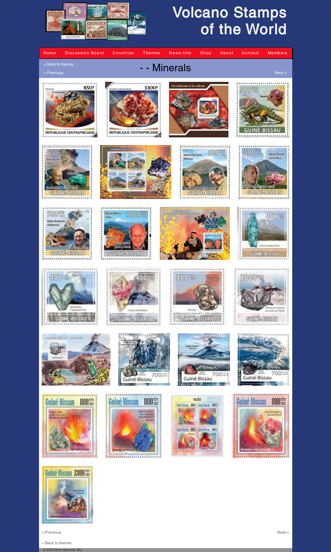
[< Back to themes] (61, 64)
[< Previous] (55, 73)
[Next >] (275, 73)
